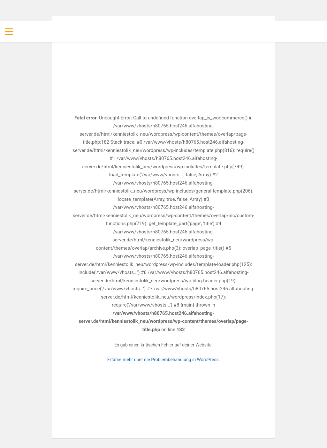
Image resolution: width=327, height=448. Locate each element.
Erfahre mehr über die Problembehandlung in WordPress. (163, 359)
